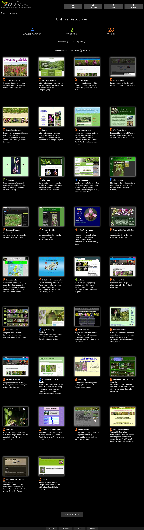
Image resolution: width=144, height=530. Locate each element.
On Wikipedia (79, 41)
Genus (7, 13)
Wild (79, 528)
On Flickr (63, 41)
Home (51, 528)
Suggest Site (72, 514)
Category (65, 528)
